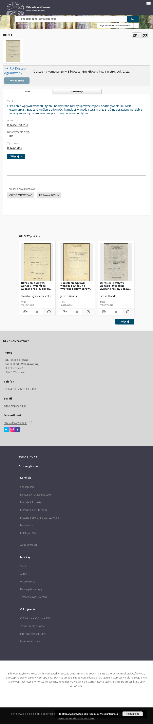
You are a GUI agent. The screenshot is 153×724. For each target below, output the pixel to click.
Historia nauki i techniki (33, 510)
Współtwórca (28, 581)
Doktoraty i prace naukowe (36, 494)
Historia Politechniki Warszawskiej (40, 517)
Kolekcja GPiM (28, 533)
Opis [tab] (27, 91)
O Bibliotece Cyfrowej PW (35, 618)
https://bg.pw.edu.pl (15, 422)
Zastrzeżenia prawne (32, 626)
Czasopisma (27, 487)
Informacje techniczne (33, 633)
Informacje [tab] (77, 91)
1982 (10, 136)
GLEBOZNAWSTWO (20, 195)
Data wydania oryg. (31, 589)
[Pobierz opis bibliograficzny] (25, 311)
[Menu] (148, 3)
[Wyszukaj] (133, 19)
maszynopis (14, 147)
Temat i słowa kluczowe (34, 597)
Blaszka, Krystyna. (17, 124)
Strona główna (28, 466)
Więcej (124, 321)
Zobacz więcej (28, 544)
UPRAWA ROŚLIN (49, 195)
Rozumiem (133, 713)
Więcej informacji (109, 714)
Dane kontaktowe (30, 641)
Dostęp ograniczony (15, 70)
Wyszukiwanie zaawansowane (115, 25)
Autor (23, 574)
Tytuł (23, 566)
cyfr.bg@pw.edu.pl (15, 406)
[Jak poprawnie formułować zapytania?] (136, 25)
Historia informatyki (31, 502)
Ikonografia (27, 525)
